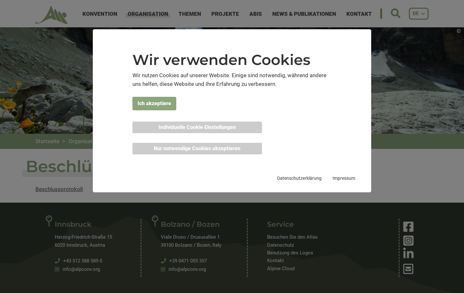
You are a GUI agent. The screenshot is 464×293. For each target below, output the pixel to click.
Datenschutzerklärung (299, 178)
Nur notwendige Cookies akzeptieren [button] (197, 148)
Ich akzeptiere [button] (154, 103)
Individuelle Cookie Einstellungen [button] (197, 127)
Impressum (344, 178)
